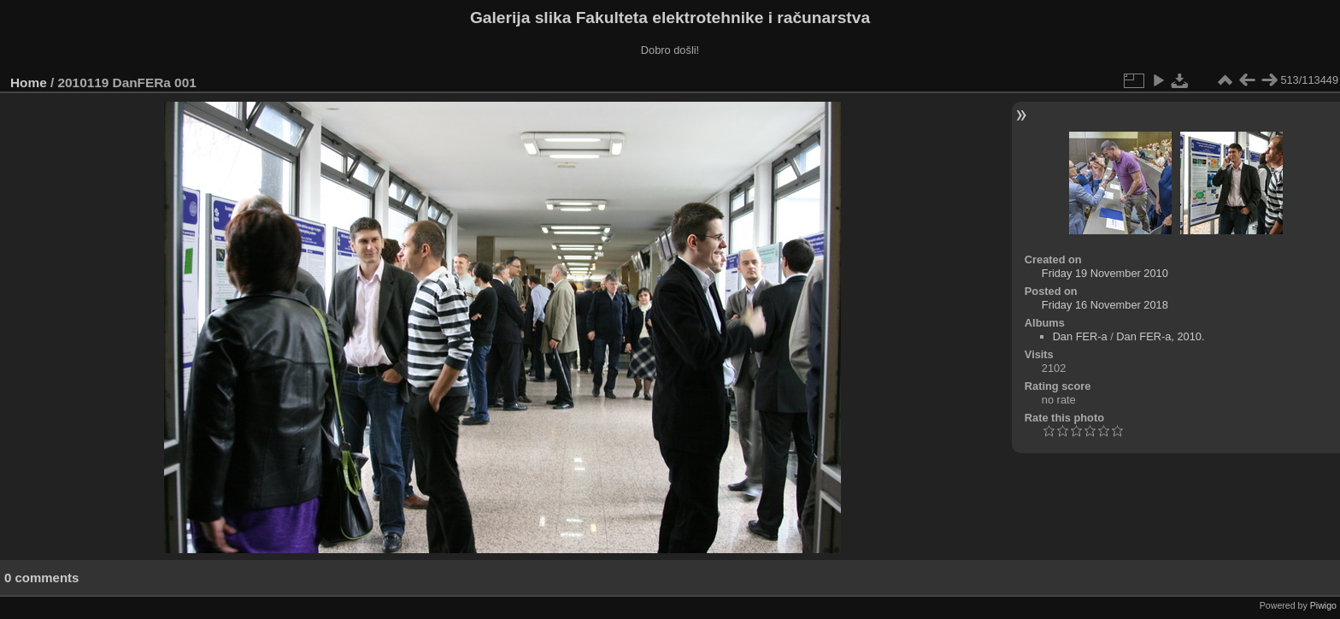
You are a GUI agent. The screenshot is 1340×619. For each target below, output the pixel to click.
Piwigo (1323, 605)
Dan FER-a (1080, 336)
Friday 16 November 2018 (1105, 304)
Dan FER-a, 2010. (1160, 336)
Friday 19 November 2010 (1105, 273)
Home (28, 82)
